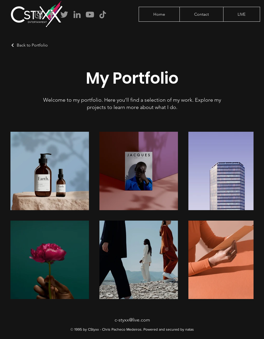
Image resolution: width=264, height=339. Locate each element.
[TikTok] (103, 14)
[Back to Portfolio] (29, 45)
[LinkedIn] (77, 14)
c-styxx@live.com (132, 320)
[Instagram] (38, 14)
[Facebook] (51, 14)
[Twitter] (64, 14)
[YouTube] (90, 14)
